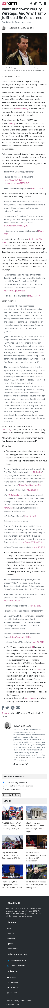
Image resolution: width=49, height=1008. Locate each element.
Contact (9, 1001)
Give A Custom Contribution (14, 789)
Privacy (16, 1001)
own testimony (21, 108)
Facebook (12, 983)
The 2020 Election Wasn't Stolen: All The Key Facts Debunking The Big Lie (11, 826)
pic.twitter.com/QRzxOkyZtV (16, 225)
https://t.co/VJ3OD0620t (14, 290)
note (39, 669)
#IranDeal (8, 508)
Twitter (11, 978)
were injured (30, 698)
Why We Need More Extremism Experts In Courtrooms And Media (11, 855)
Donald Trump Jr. (19, 713)
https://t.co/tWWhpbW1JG (31, 542)
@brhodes (37, 472)
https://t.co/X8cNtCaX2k (14, 180)
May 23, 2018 (37, 188)
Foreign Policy (35, 713)
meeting (11, 123)
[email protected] (22, 757)
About (29, 1001)
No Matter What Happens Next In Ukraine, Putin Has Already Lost (36, 885)
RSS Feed (12, 993)
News (4, 716)
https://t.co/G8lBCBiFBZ (14, 600)
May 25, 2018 (32, 490)
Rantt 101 (11, 934)
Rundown (6, 713)
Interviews (11, 939)
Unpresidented (12, 949)
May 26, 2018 (34, 296)
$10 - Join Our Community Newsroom (18, 786)
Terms (22, 1001)
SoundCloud (13, 988)
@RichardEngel (15, 495)
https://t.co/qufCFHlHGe (20, 637)
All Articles (18, 764)
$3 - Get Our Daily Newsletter (15, 782)
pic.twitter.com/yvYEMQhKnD (16, 183)
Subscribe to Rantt (16, 966)
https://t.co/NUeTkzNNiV (30, 485)
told (32, 647)
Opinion (10, 944)
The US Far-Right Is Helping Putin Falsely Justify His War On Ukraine (12, 885)
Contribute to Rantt (16, 961)
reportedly (6, 429)
